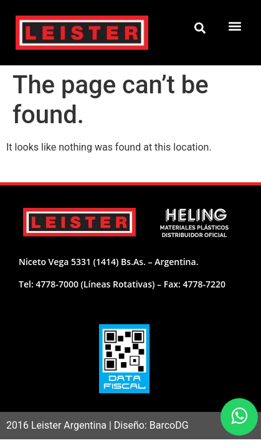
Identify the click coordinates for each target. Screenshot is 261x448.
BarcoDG (169, 425)
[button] (235, 26)
